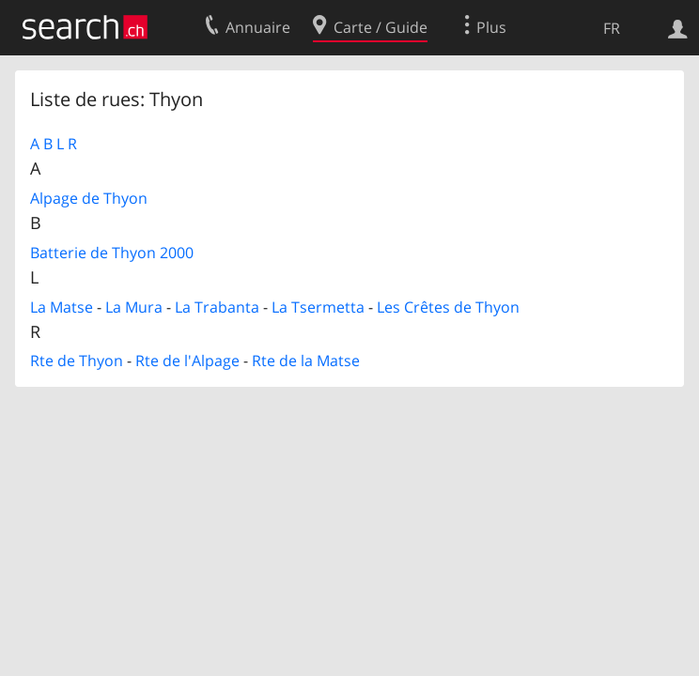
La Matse (61, 307)
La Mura (134, 307)
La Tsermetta (318, 307)
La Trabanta (217, 307)
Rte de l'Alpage (187, 360)
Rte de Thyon (76, 360)
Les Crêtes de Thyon (448, 307)
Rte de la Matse (306, 360)
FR (611, 28)
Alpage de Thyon (89, 198)
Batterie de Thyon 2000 (112, 252)
